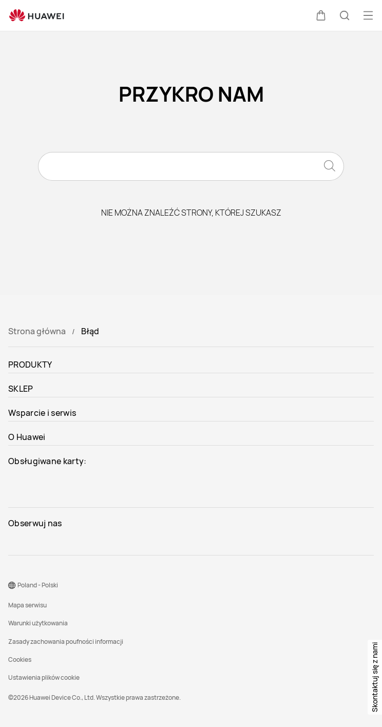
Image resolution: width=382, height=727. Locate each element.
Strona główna (37, 331)
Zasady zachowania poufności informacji (65, 641)
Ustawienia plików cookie (44, 677)
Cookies (19, 659)
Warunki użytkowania (38, 623)
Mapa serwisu (27, 605)
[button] (321, 15)
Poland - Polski (37, 585)
